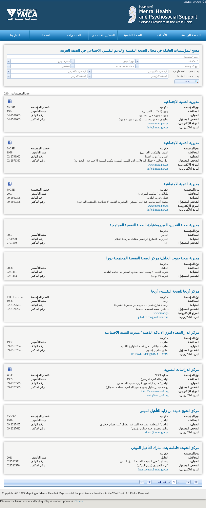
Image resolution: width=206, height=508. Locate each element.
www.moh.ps (160, 313)
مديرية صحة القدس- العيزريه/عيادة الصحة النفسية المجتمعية (154, 225)
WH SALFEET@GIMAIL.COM (149, 354)
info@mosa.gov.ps (157, 127)
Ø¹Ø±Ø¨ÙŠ (199, 1)
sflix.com (79, 501)
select (137, 61)
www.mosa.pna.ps (158, 123)
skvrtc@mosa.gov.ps (156, 432)
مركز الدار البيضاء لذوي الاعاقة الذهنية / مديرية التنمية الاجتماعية (151, 333)
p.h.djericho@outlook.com (153, 317)
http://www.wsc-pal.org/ (154, 391)
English (188, 1)
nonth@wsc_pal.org (157, 395)
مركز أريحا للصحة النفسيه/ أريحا (175, 291)
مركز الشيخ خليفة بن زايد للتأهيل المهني (169, 411)
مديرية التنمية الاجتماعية (181, 102)
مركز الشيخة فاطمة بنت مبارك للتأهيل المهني (165, 448)
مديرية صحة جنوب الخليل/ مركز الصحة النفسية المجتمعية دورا (152, 258)
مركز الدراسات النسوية (181, 370)
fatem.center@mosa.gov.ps (153, 469)
